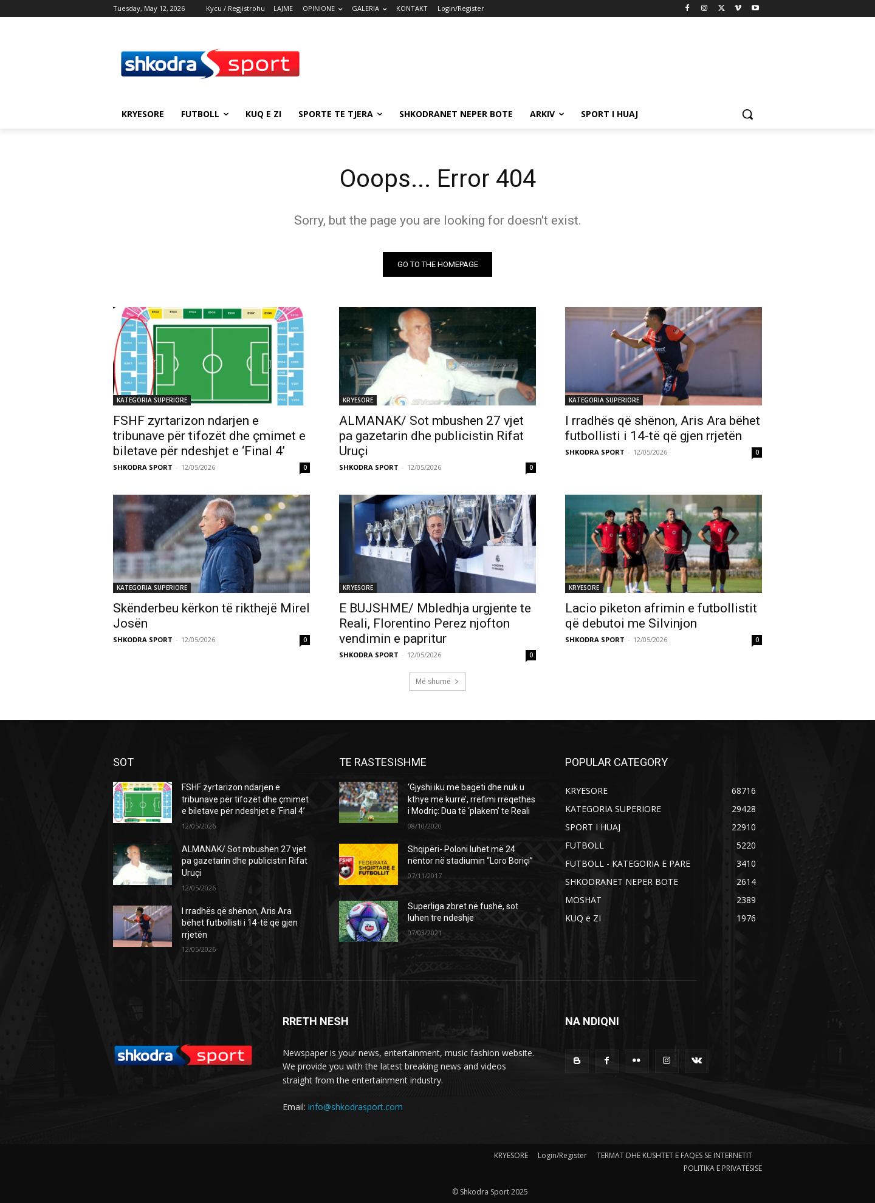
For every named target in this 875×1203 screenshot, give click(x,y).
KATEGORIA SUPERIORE (152, 400)
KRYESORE (358, 400)
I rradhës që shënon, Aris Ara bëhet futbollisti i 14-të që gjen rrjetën (662, 428)
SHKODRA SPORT (143, 467)
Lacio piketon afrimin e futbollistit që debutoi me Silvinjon (661, 616)
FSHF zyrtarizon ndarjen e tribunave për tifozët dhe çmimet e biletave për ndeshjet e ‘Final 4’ (209, 435)
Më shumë (437, 681)
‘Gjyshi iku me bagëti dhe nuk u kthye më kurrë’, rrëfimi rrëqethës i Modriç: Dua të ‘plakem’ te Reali (471, 799)
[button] (747, 114)
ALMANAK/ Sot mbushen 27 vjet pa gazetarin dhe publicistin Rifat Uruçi (431, 435)
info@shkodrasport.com (355, 1107)
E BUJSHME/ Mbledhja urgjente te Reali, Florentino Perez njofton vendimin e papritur (435, 623)
